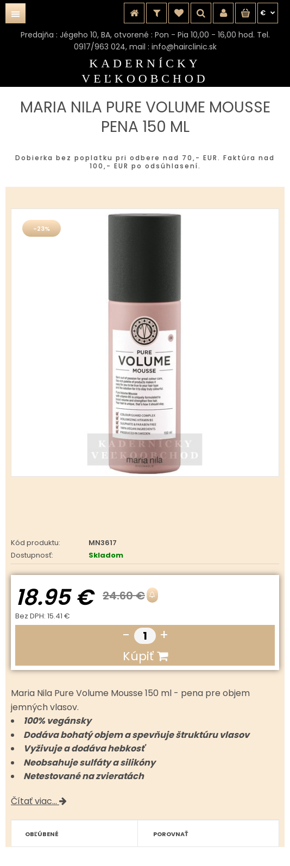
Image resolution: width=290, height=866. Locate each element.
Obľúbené (42, 834)
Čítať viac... (39, 801)
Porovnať (170, 834)
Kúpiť (145, 656)
